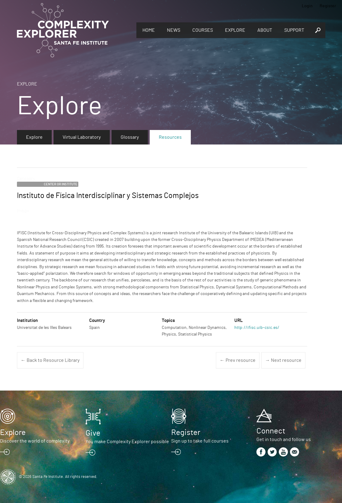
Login (307, 6)
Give (93, 433)
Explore (235, 30)
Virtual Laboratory (82, 137)
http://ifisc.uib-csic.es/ (256, 328)
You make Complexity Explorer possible (127, 441)
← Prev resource (238, 360)
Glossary (130, 137)
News (173, 30)
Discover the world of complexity (35, 441)
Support (294, 30)
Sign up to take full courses (200, 441)
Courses (202, 30)
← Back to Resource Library (50, 360)
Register (328, 6)
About (264, 30)
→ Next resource (283, 360)
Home (148, 30)
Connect (270, 431)
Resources (170, 137)
